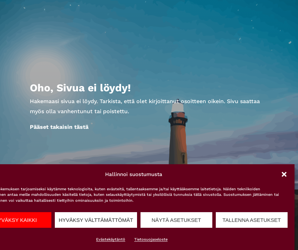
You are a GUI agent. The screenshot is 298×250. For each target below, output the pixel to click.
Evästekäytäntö (110, 239)
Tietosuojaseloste (151, 239)
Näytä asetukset (176, 220)
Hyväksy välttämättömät (96, 220)
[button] (284, 174)
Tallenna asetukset (251, 220)
